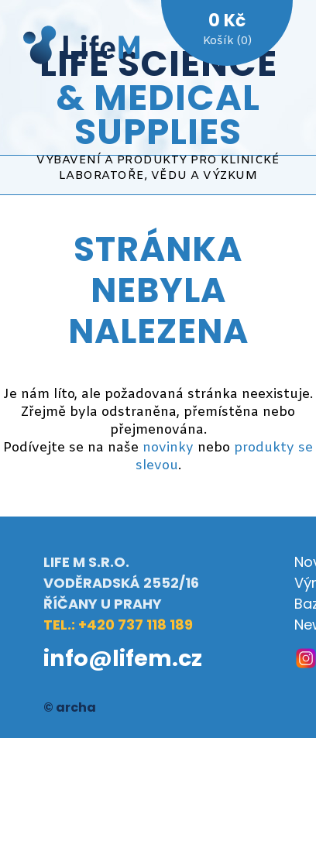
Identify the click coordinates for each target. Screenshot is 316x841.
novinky (168, 448)
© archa (69, 707)
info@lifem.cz (122, 658)
